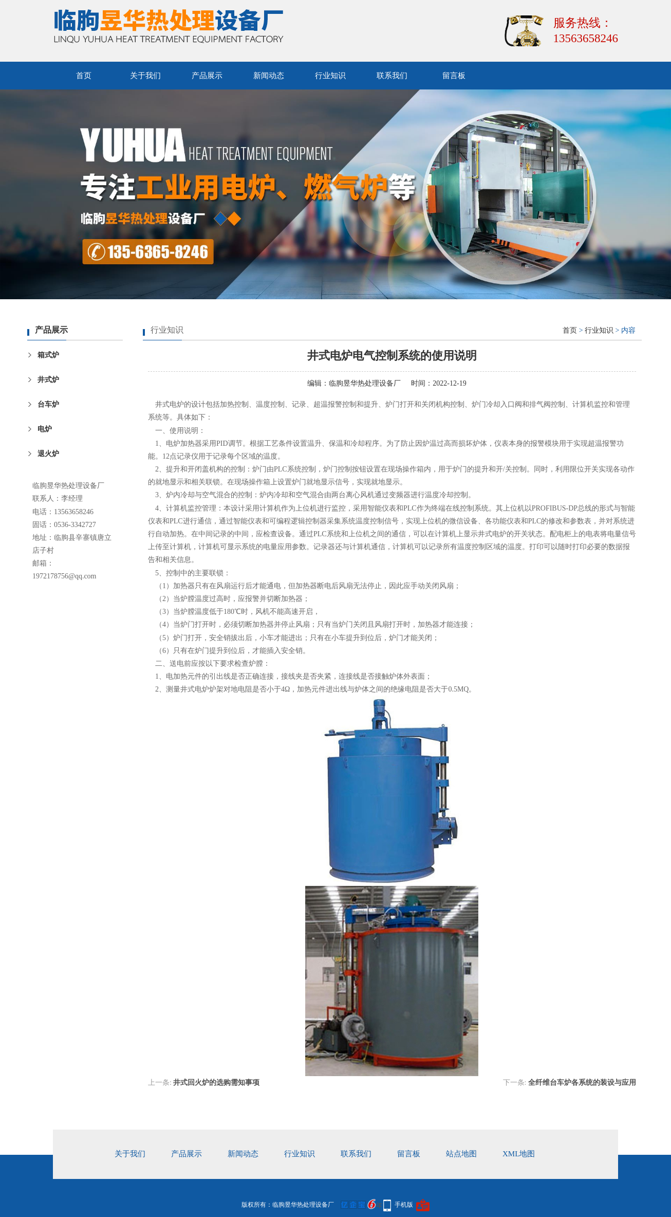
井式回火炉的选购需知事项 (216, 1082)
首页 (83, 75)
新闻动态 (268, 75)
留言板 (453, 75)
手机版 (404, 1204)
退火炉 (48, 454)
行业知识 (330, 75)
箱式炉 (48, 355)
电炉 (45, 429)
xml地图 (518, 1154)
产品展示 (207, 75)
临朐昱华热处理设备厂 (365, 383)
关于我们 (145, 75)
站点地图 (461, 1154)
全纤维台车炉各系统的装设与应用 (582, 1082)
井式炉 (48, 380)
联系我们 (392, 75)
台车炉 (48, 404)
